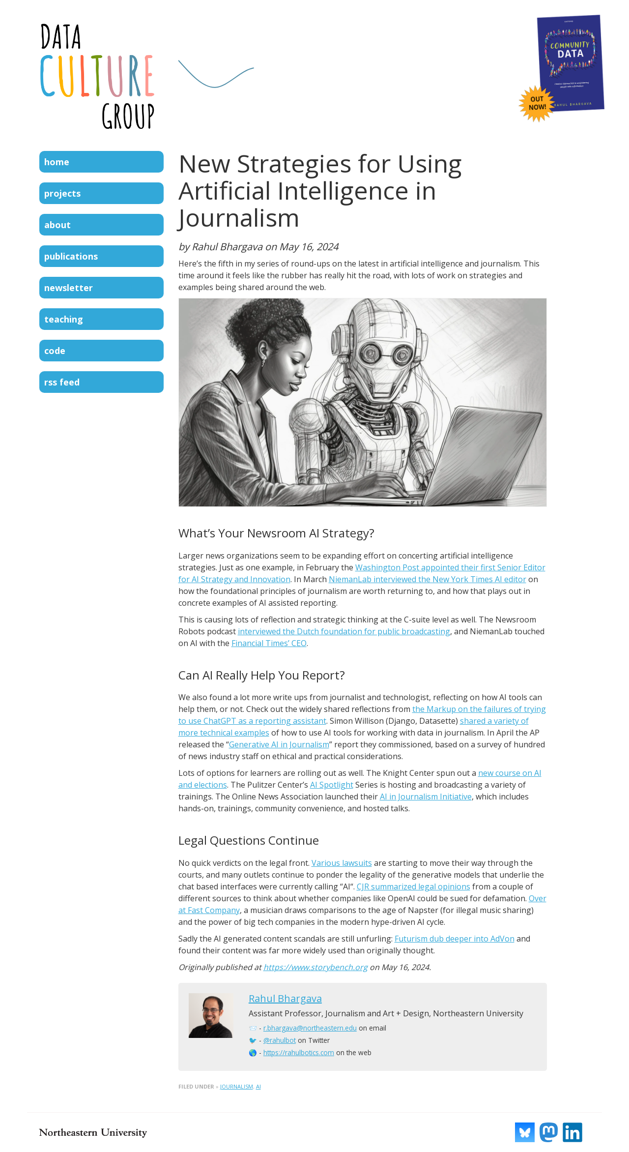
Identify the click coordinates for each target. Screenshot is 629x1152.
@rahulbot (279, 1040)
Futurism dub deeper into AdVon (455, 938)
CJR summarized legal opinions (413, 886)
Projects (62, 193)
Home (56, 162)
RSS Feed (62, 382)
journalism (236, 1086)
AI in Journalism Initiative (426, 796)
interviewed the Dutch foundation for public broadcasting (344, 631)
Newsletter (68, 288)
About (57, 225)
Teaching (63, 319)
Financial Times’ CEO (269, 643)
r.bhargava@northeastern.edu (310, 1028)
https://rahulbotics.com (298, 1052)
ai (258, 1086)
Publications (71, 256)
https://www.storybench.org (315, 967)
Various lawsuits (342, 862)
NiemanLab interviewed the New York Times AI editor (427, 579)
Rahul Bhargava (285, 998)
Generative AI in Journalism (279, 744)
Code (54, 350)
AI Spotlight (331, 784)
